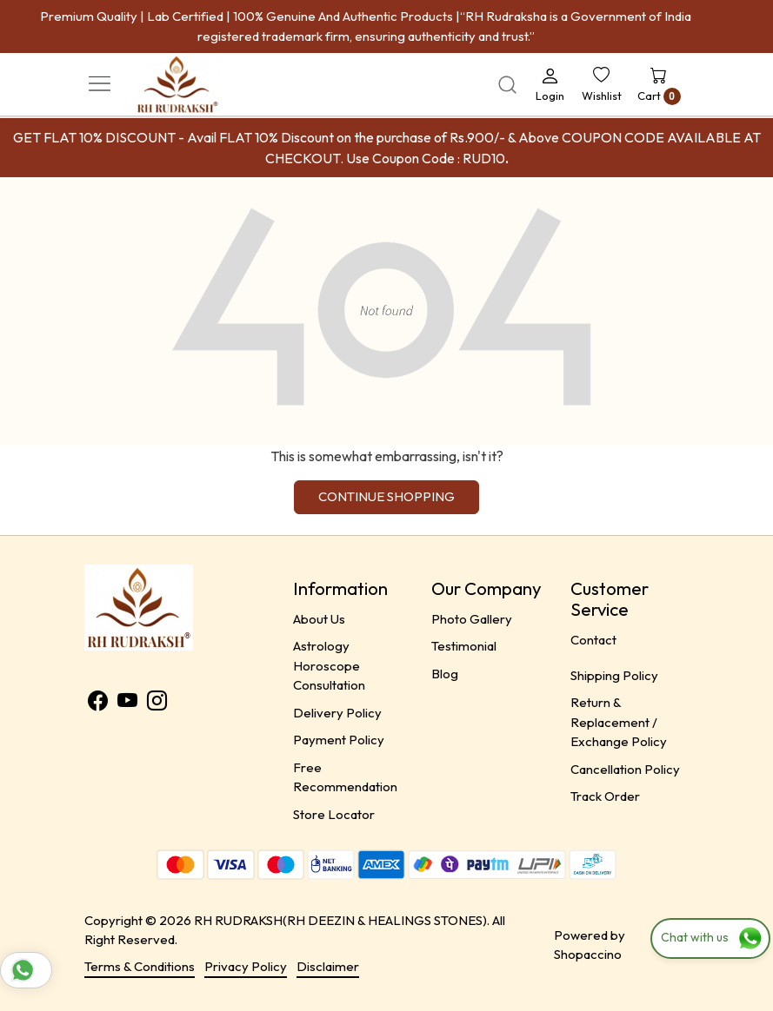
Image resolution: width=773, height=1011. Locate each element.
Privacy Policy (245, 966)
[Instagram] (156, 703)
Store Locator (334, 814)
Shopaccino (588, 954)
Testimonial (463, 646)
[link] (507, 85)
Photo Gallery (471, 619)
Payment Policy (338, 739)
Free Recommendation (345, 777)
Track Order (605, 796)
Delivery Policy (337, 712)
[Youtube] (127, 703)
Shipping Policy (614, 675)
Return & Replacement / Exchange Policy (618, 722)
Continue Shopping (386, 496)
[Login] (550, 84)
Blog (444, 673)
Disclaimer (328, 966)
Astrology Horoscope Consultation (329, 665)
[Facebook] (97, 703)
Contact (593, 639)
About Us (319, 619)
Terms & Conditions (139, 966)
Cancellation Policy (625, 769)
